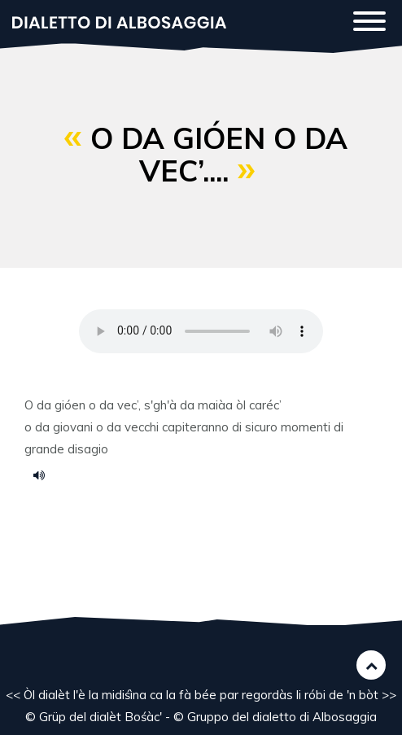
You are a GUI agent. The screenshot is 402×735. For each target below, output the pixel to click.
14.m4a (44, 474)
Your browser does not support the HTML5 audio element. (201, 331)
